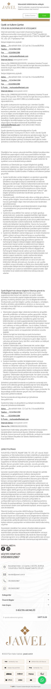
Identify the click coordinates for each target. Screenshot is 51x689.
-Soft (12, 686)
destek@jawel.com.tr (16, 574)
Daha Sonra (30, 15)
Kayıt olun (42, 617)
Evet (44, 15)
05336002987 (10, 557)
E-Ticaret (18, 686)
